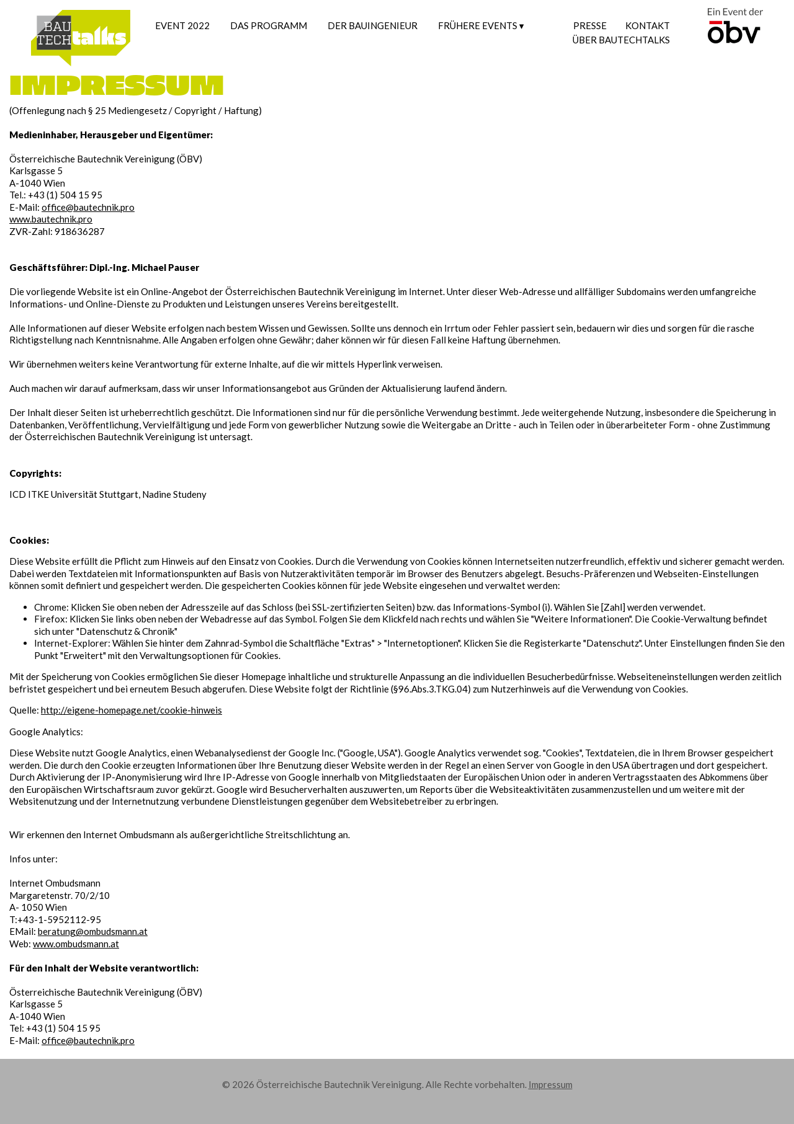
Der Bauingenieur (372, 25)
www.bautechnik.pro (50, 218)
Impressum (551, 1084)
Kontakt (647, 25)
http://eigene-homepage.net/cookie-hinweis (131, 709)
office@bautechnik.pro (88, 207)
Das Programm (268, 25)
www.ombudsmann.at (76, 943)
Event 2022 (182, 25)
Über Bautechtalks (621, 39)
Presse (590, 25)
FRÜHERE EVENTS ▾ (481, 25)
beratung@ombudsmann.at (93, 931)
